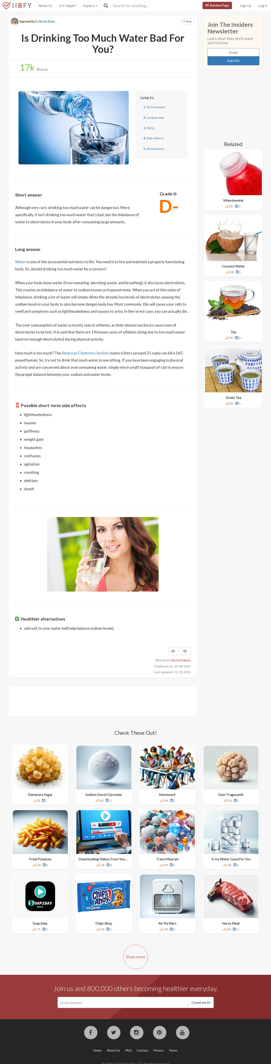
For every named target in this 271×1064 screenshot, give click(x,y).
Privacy (158, 1050)
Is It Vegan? (67, 6)
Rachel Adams (181, 660)
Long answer (155, 117)
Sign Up (245, 6)
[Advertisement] (96, 701)
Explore (90, 6)
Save (187, 21)
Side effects (155, 138)
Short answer (156, 107)
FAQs (150, 128)
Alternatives (155, 149)
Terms (173, 1050)
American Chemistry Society (85, 353)
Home (97, 1050)
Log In (263, 6)
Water (20, 261)
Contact (142, 1050)
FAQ (128, 1050)
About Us (45, 6)
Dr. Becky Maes (45, 21)
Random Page (217, 5)
